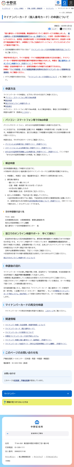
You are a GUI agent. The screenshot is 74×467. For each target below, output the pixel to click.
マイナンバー (50, 8)
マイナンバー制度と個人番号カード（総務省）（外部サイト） (28, 340)
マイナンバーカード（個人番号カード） (20, 328)
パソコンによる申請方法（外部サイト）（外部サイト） (26, 144)
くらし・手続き (19, 8)
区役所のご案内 (37, 433)
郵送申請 (8, 100)
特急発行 (8, 106)
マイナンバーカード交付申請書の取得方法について (50, 49)
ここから (25, 112)
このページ (49, 311)
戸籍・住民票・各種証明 (34, 8)
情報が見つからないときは (17, 402)
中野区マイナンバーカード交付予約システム (22, 336)
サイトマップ (38, 456)
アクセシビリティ (52, 456)
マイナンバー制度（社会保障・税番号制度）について (25, 325)
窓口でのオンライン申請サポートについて (19, 258)
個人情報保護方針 (25, 456)
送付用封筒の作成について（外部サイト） (45, 201)
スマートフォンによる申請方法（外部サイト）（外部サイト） (28, 148)
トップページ (6, 8)
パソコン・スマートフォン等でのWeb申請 (20, 97)
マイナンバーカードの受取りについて (43, 77)
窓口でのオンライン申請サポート (17, 103)
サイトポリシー (10, 456)
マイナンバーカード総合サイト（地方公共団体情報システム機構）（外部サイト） (36, 344)
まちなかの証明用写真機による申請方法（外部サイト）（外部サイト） (32, 152)
